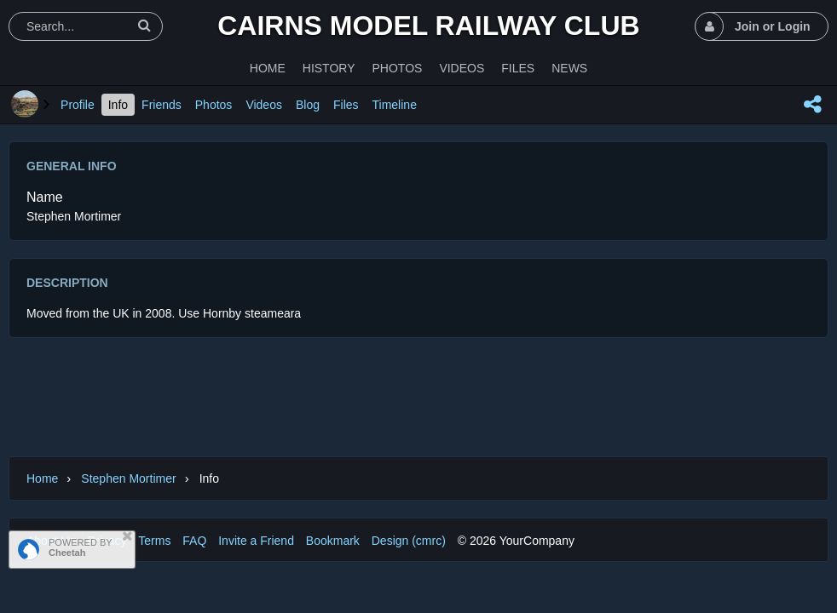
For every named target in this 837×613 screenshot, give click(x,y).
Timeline (394, 105)
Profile (78, 105)
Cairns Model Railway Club (428, 25)
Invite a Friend (256, 540)
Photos (214, 105)
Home (42, 478)
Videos (263, 105)
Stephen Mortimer (128, 478)
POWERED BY (81, 547)
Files (346, 105)
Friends (161, 105)
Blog (308, 105)
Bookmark (333, 540)
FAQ (194, 540)
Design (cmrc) (409, 540)
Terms (154, 540)
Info (118, 105)
